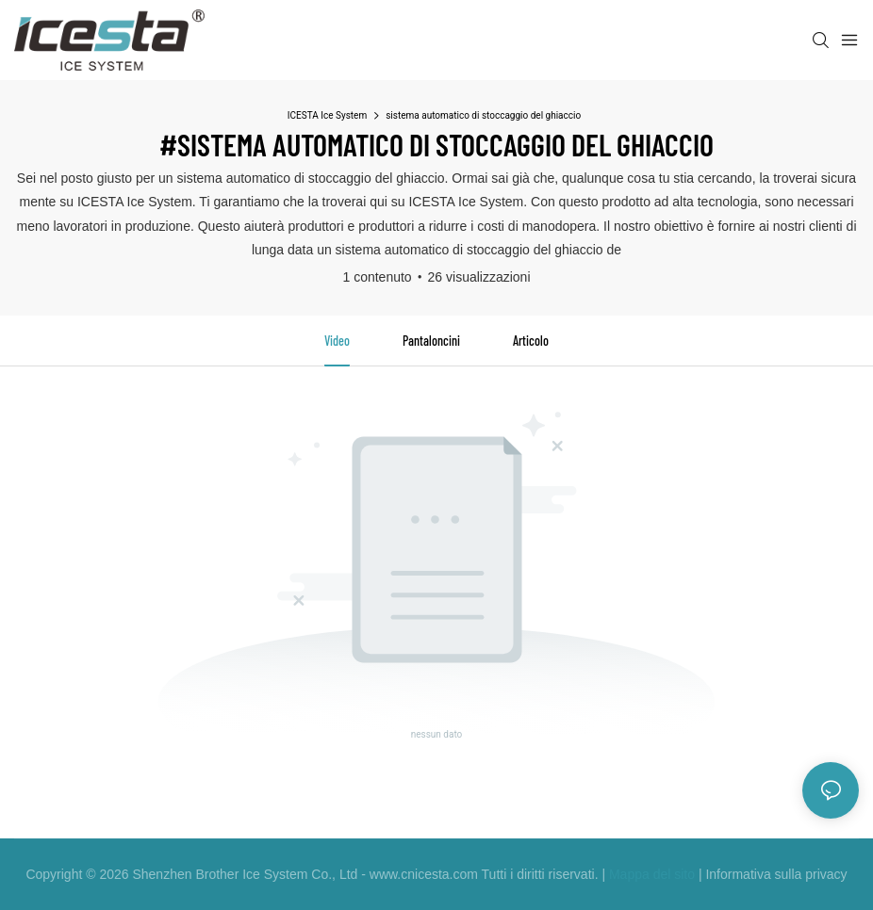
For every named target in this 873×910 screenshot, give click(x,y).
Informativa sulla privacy (776, 874)
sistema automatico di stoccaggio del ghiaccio (483, 115)
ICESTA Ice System (327, 115)
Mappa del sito (652, 874)
